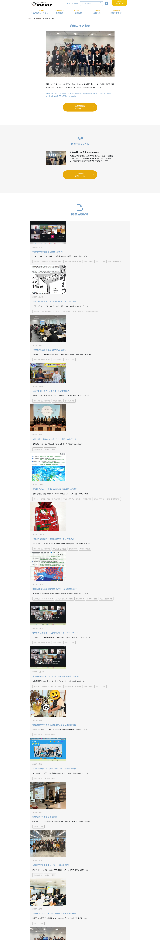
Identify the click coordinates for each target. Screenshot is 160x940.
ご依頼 (54, 925)
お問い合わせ (56, 922)
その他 (36, 444)
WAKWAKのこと (35, 922)
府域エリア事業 (100, 252)
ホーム (30, 19)
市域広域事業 (88, 252)
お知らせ (54, 919)
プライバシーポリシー (78, 922)
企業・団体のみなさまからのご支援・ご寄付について (80, 891)
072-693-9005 (66, 912)
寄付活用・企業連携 (59, 483)
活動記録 (32, 927)
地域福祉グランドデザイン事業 (52, 252)
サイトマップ (75, 925)
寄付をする (119, 923)
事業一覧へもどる (80, 871)
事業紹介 (38, 19)
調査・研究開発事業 (114, 252)
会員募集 (54, 927)
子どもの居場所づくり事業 (73, 252)
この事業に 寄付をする (80, 108)
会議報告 (36, 252)
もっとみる (80, 841)
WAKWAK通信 (76, 919)
